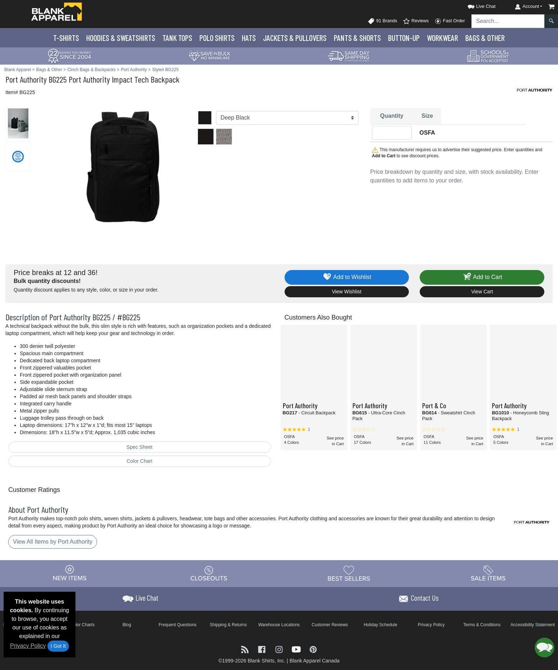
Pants (357, 37)
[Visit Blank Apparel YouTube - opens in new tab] (297, 649)
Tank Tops (177, 37)
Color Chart (139, 461)
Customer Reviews (330, 624)
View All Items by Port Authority (52, 542)
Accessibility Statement (533, 624)
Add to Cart (482, 277)
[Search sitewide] (508, 21)
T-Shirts (66, 37)
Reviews (416, 21)
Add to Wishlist (347, 277)
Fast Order (449, 21)
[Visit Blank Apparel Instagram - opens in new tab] (280, 649)
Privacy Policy (28, 646)
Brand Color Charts (75, 624)
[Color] (287, 118)
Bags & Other (485, 37)
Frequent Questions (177, 624)
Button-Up (404, 37)
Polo (217, 37)
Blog (127, 624)
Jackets (295, 37)
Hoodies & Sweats (120, 37)
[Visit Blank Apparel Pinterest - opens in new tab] (313, 649)
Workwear (442, 37)
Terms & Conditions (482, 624)
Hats (249, 37)
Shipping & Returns (228, 624)
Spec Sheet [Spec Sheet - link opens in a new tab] (139, 447)
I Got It (58, 646)
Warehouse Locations (279, 624)
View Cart (482, 291)
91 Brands (382, 21)
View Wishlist (346, 291)
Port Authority (26, 79)
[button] (475, 5)
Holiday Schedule (380, 624)
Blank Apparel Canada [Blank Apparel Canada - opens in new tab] (315, 661)
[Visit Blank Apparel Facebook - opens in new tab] (262, 649)
